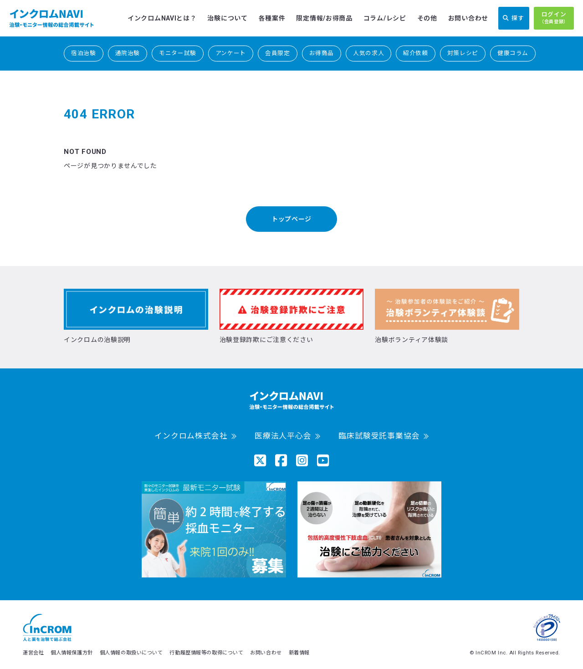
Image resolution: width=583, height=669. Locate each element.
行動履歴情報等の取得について (206, 653)
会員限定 (277, 53)
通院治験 (127, 53)
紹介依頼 (415, 53)
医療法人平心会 (283, 436)
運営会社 (33, 653)
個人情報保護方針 (71, 653)
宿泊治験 (83, 53)
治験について (227, 18)
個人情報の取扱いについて (131, 653)
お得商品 (321, 53)
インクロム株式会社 (191, 436)
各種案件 (272, 18)
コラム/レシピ (384, 18)
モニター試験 (177, 53)
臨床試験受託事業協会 (378, 436)
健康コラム (512, 53)
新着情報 (299, 653)
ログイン (553, 18)
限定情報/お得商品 (324, 18)
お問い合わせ (468, 18)
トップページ (291, 219)
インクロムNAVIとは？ (162, 18)
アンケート (230, 53)
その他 (427, 18)
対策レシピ (462, 53)
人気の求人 (368, 53)
